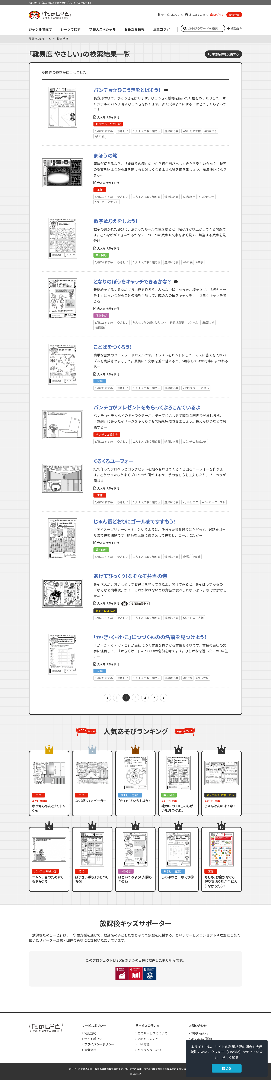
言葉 (100, 381)
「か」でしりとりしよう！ (134, 800)
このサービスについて (153, 1033)
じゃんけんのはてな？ (220, 805)
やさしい (122, 131)
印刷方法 (144, 1044)
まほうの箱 (105, 155)
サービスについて (170, 15)
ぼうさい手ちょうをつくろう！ (91, 879)
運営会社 (90, 1050)
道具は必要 (171, 131)
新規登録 (234, 14)
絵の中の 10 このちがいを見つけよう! (177, 808)
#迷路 (186, 557)
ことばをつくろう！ (112, 346)
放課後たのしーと (40, 39)
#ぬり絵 (187, 262)
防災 (81, 871)
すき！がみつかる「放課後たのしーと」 (50, 15)
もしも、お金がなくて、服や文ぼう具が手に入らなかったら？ (220, 881)
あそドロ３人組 (105, 611)
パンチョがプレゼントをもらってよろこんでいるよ (146, 407)
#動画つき (210, 131)
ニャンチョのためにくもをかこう (47, 879)
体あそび (101, 315)
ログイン (217, 15)
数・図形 (101, 255)
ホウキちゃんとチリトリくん (49, 808)
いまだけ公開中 (135, 603)
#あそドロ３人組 (193, 618)
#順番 (196, 557)
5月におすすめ (104, 131)
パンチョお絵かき (107, 434)
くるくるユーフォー (113, 461)
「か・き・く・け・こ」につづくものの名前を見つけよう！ (150, 637)
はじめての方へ (196, 15)
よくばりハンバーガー (90, 800)
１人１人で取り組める (146, 131)
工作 (100, 190)
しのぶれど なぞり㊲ (177, 876)
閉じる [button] (226, 1068)
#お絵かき (189, 197)
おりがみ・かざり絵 (108, 124)
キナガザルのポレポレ (220, 795)
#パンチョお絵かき (195, 441)
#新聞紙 (100, 328)
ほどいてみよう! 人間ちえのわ (135, 879)
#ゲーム (193, 322)
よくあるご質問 (201, 1039)
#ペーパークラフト (106, 202)
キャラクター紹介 (149, 1050)
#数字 (199, 262)
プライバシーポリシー (99, 1044)
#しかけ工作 (206, 197)
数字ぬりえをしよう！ (115, 221)
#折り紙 (100, 136)
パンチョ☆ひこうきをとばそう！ (127, 89)
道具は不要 (171, 388)
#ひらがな (202, 678)
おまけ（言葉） (130, 795)
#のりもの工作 (192, 131)
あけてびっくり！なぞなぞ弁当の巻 (130, 575)
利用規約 (90, 1033)
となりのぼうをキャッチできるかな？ (132, 281)
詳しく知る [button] (230, 1057)
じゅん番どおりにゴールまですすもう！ (134, 521)
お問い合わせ (200, 1033)
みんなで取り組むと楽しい (149, 322)
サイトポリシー (94, 1039)
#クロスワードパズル (196, 388)
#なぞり (187, 678)
